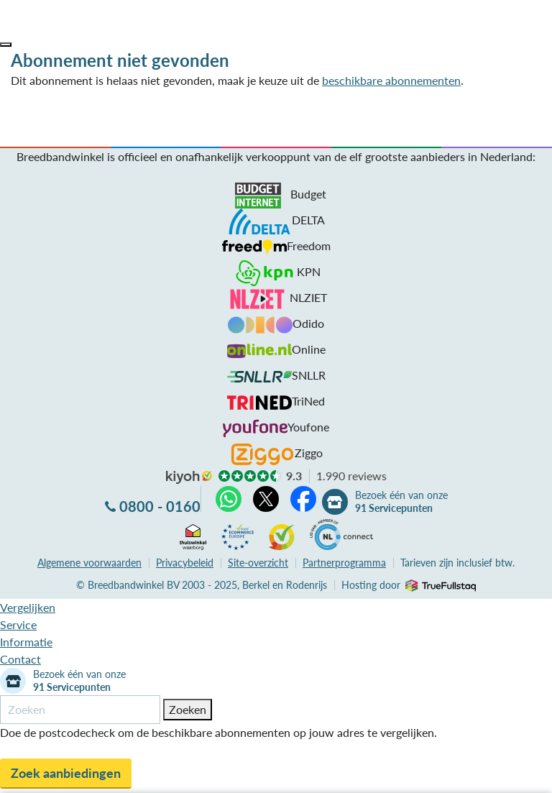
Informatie (26, 641)
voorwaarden (89, 562)
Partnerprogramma (344, 562)
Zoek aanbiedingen (66, 773)
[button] (6, 44)
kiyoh (189, 477)
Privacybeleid (184, 562)
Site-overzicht (258, 562)
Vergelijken (27, 607)
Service (18, 624)
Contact (20, 659)
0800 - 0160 (160, 506)
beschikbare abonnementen (391, 80)
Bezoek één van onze (401, 502)
